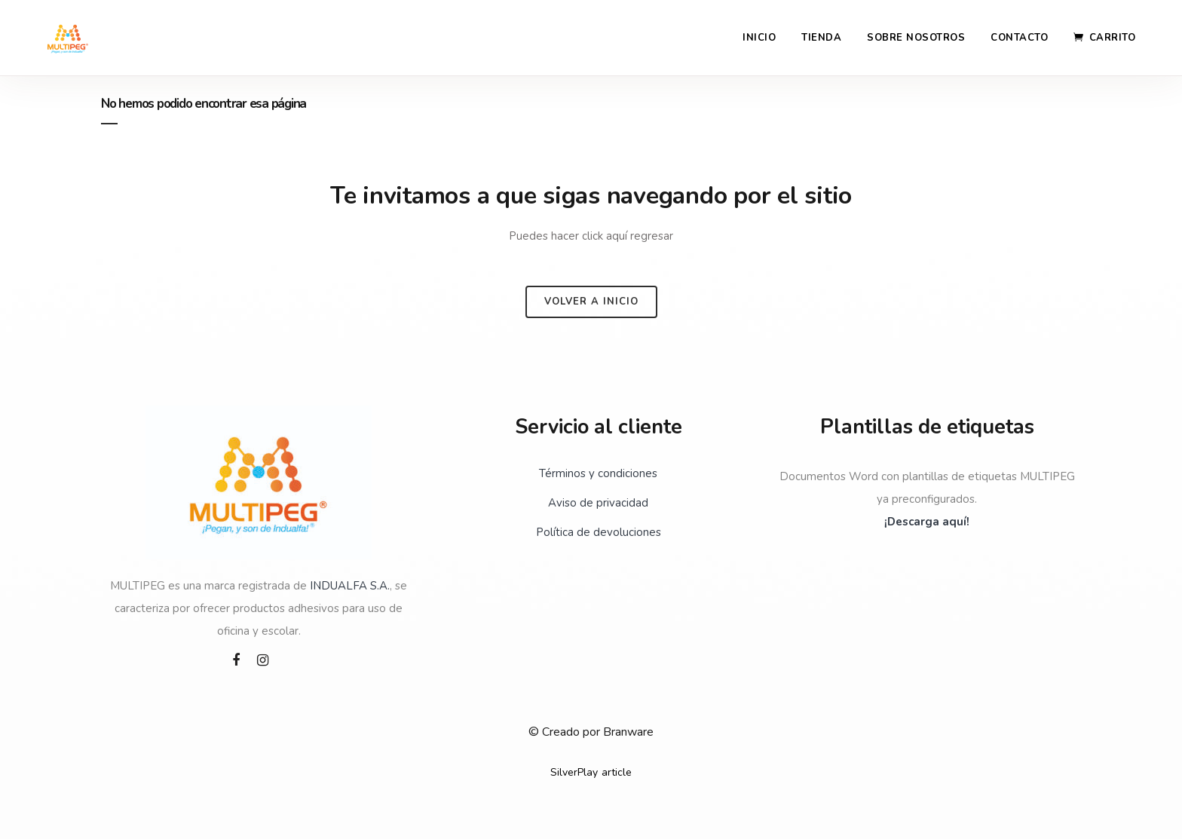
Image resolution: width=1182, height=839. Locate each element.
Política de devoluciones (598, 532)
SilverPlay (574, 772)
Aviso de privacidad (598, 502)
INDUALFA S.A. (350, 585)
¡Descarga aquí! (926, 521)
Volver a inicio (591, 301)
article (617, 772)
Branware (628, 732)
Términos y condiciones (598, 473)
